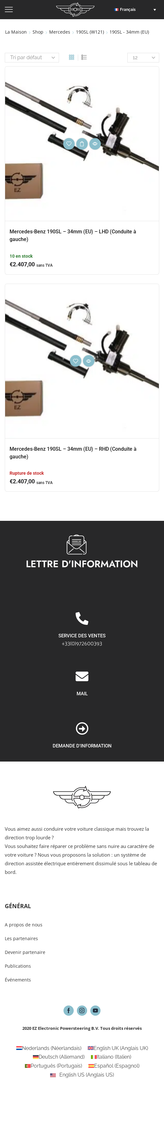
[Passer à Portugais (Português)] (53, 1065)
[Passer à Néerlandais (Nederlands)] (49, 1048)
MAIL (82, 744)
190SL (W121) (90, 32)
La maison (16, 32)
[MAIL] (82, 727)
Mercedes (59, 32)
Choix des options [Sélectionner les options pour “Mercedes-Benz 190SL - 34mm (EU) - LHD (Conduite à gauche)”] (82, 143)
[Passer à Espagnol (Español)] (114, 1065)
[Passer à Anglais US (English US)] (82, 1074)
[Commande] (32, 57)
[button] (136, 10)
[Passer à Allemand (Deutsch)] (59, 1057)
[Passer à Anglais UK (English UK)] (118, 1048)
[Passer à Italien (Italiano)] (111, 1057)
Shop (38, 32)
